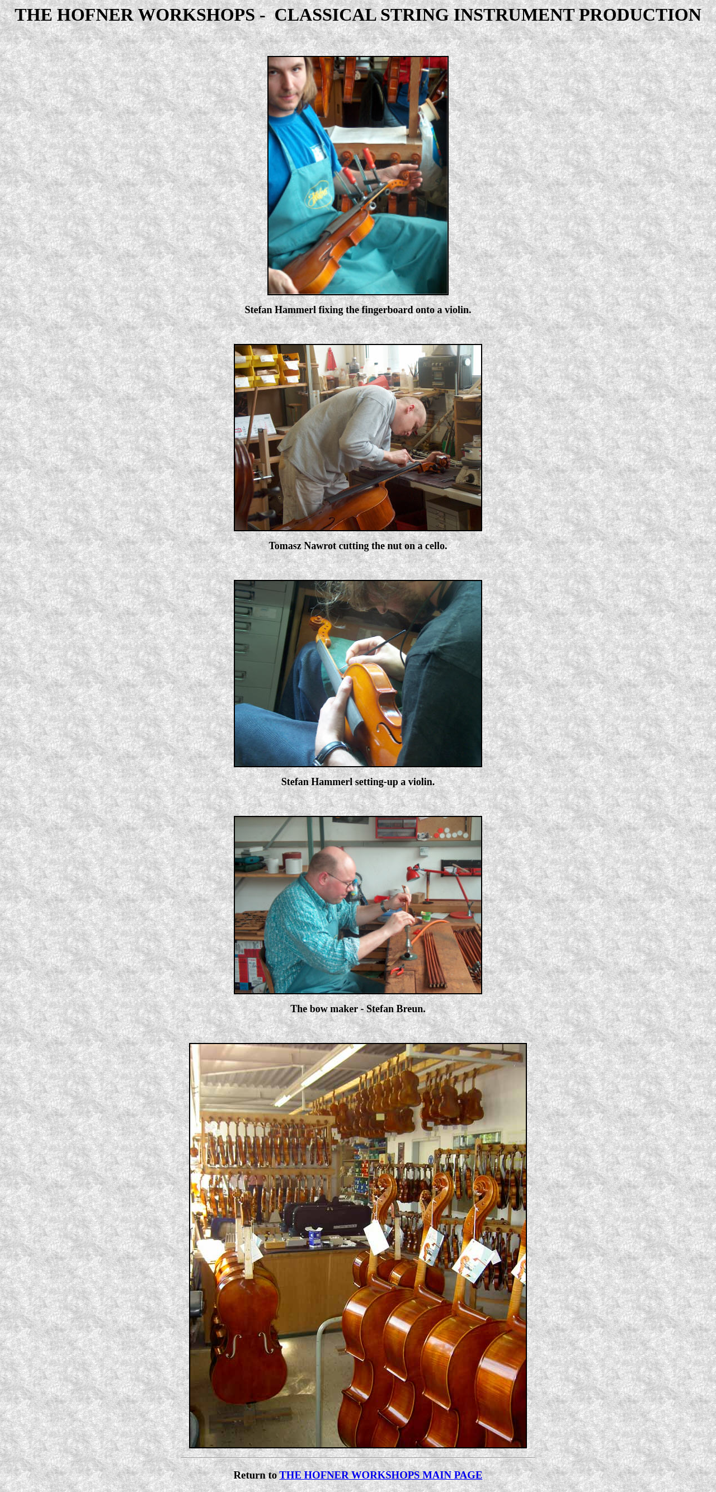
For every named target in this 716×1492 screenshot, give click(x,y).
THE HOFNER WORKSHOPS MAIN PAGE (380, 1475)
